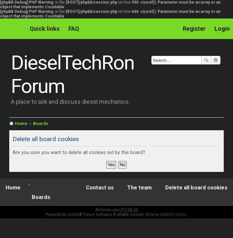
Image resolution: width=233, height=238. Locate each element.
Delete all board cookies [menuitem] (196, 187)
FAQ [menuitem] (73, 28)
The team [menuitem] (139, 187)
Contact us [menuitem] (100, 187)
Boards (40, 123)
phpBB (73, 214)
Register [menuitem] (194, 28)
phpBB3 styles (173, 214)
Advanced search (215, 60)
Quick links (44, 28)
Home (21, 123)
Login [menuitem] (222, 28)
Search (206, 60)
